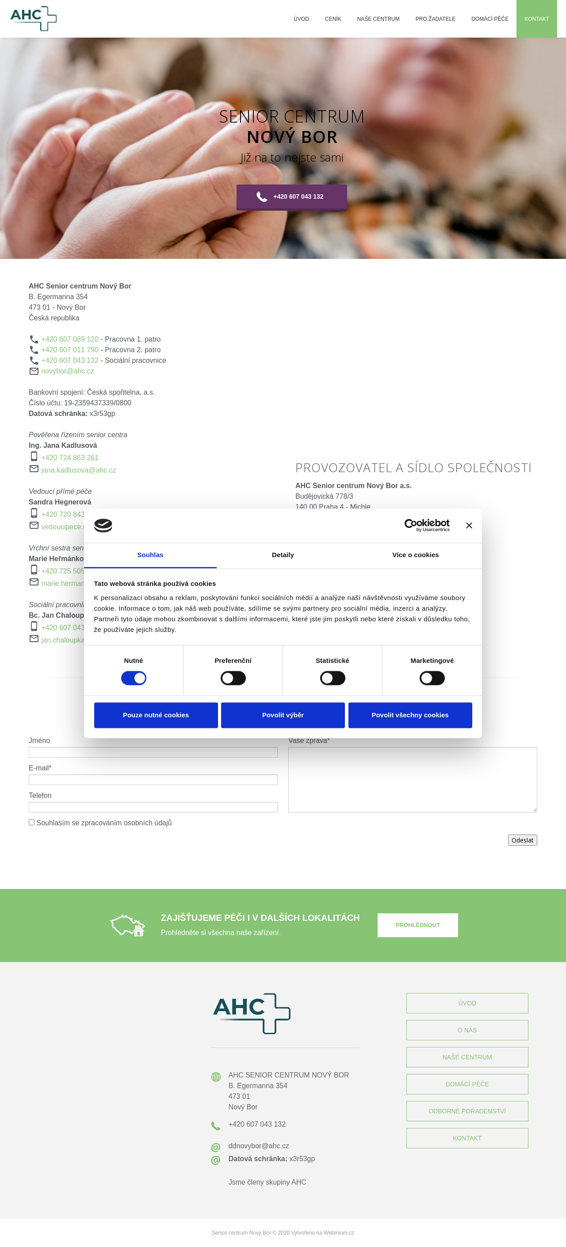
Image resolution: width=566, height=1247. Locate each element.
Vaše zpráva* (309, 740)
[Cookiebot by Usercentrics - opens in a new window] (411, 525)
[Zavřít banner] (469, 526)
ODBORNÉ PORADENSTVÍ (467, 1111)
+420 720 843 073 (69, 514)
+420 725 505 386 (69, 571)
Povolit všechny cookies (409, 715)
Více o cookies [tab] (415, 554)
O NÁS (467, 1030)
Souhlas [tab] (150, 554)
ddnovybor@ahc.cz (259, 1146)
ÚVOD (467, 1003)
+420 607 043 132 (69, 360)
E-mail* (40, 768)
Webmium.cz (339, 1233)
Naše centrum (378, 19)
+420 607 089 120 (69, 339)
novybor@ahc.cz (67, 371)
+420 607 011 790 (69, 350)
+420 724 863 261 (69, 458)
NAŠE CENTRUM (467, 1057)
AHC (298, 1182)
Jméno (39, 740)
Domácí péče (490, 19)
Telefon (40, 795)
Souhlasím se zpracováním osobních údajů (104, 823)
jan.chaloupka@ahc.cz (76, 640)
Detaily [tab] (283, 554)
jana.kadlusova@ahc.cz (78, 470)
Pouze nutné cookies (156, 715)
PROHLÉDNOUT (418, 925)
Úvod (301, 19)
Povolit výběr (283, 715)
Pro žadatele (435, 19)
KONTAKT (467, 1138)
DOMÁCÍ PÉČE (467, 1084)
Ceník (333, 19)
